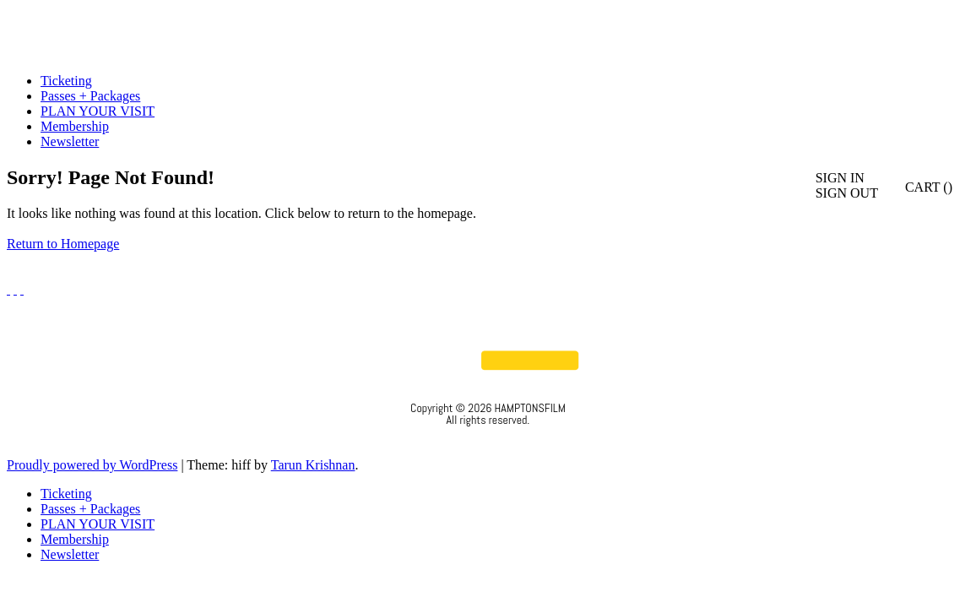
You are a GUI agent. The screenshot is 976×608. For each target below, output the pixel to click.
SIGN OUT (847, 193)
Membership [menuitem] (75, 539)
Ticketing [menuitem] (66, 493)
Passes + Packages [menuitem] (90, 509)
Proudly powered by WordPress (92, 465)
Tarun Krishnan (313, 465)
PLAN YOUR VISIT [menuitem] (98, 524)
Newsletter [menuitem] (70, 554)
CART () (919, 187)
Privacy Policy (488, 442)
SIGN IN (840, 178)
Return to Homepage (63, 243)
